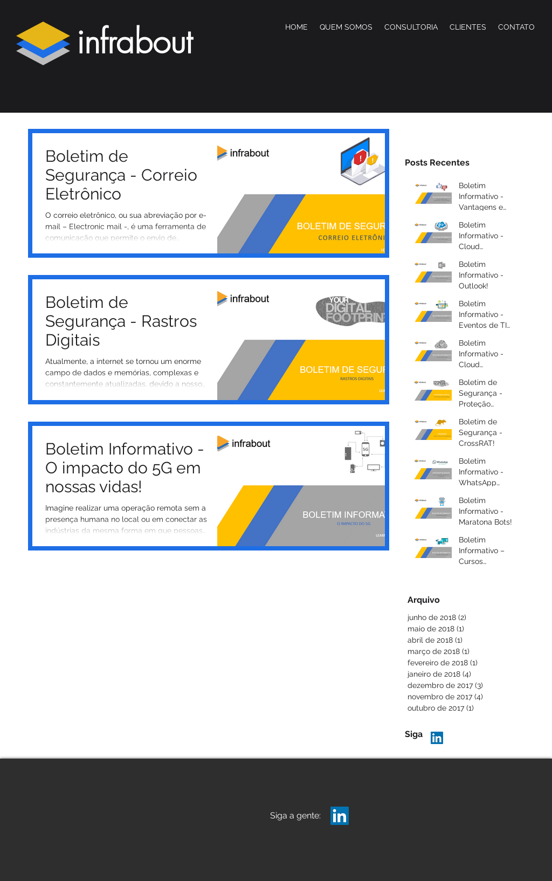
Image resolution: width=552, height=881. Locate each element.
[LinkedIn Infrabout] (437, 738)
